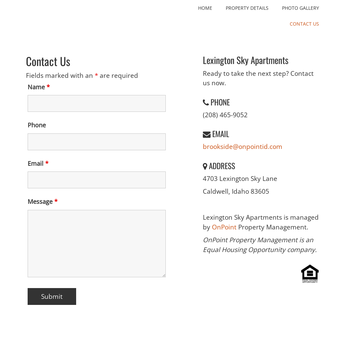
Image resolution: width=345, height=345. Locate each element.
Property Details (247, 8)
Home (205, 8)
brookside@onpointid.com (242, 146)
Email (38, 163)
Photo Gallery (300, 8)
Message (43, 201)
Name (39, 87)
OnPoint (225, 227)
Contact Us (304, 24)
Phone (37, 125)
